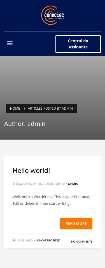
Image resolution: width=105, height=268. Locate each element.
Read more (76, 223)
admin (73, 184)
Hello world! (31, 170)
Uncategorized (48, 240)
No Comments (81, 241)
